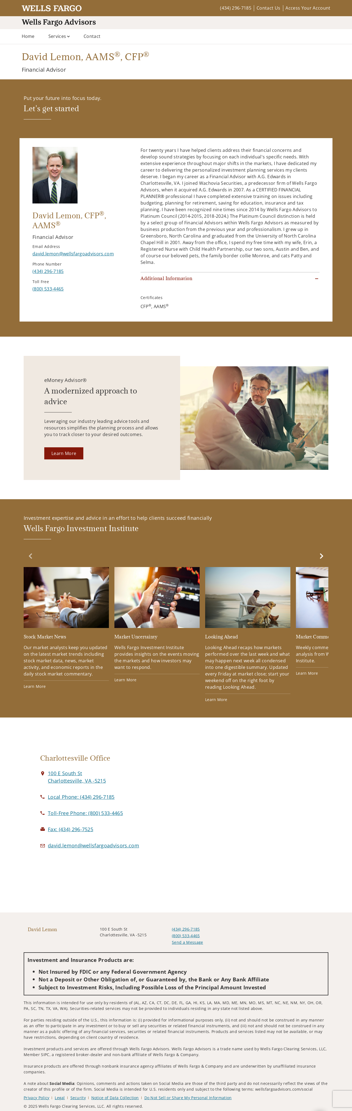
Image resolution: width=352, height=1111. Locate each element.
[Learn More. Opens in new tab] (63, 453)
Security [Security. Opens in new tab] (78, 1097)
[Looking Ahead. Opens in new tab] (247, 634)
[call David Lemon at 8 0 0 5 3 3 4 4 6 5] (48, 289)
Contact (92, 36)
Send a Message (187, 942)
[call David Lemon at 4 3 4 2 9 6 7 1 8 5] (48, 271)
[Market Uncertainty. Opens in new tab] (157, 625)
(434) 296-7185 (235, 8)
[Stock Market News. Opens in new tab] (66, 628)
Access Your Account (307, 8)
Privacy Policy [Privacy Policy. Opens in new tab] (36, 1097)
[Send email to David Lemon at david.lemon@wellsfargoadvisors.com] (73, 254)
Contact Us (268, 8)
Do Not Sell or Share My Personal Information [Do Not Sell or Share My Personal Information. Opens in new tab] (188, 1097)
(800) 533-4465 (186, 935)
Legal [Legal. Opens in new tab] (60, 1097)
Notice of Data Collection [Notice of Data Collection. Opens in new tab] (115, 1097)
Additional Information (166, 278)
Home (28, 36)
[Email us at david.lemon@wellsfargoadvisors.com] (93, 845)
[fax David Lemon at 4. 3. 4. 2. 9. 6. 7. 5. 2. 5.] (70, 829)
